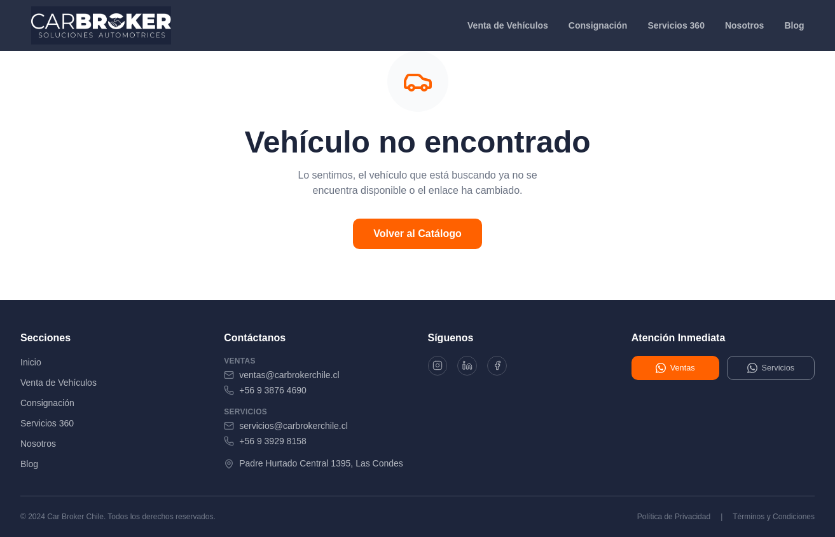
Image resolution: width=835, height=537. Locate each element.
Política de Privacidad (673, 516)
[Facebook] (505, 367)
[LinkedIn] (472, 367)
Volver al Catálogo (417, 233)
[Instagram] (439, 367)
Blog (794, 25)
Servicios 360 (676, 25)
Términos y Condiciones (774, 516)
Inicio (30, 362)
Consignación (598, 25)
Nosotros (744, 25)
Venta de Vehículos (507, 25)
